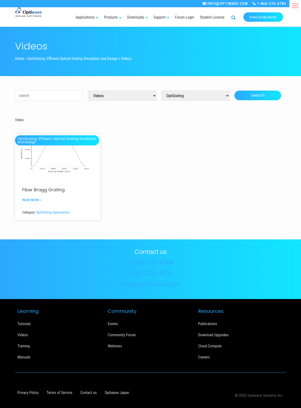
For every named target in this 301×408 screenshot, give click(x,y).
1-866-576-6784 (271, 4)
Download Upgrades (213, 335)
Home (19, 58)
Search (258, 95)
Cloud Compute (210, 346)
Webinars (115, 346)
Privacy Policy (28, 392)
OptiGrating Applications (53, 212)
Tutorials (24, 324)
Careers (204, 357)
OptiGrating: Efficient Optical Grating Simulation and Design (73, 58)
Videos (22, 335)
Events (113, 324)
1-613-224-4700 (150, 273)
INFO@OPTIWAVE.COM (227, 4)
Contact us (88, 392)
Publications (207, 324)
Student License (212, 17)
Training (23, 346)
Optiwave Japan (117, 392)
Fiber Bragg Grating (43, 190)
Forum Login (184, 17)
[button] (295, 6)
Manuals (23, 357)
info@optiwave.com (150, 284)
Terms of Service (59, 392)
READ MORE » (31, 200)
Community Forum (122, 335)
